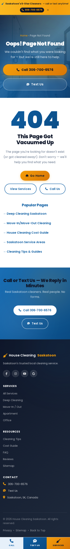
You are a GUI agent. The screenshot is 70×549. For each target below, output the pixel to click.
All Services (10, 393)
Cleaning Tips (12, 439)
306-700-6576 (32, 9)
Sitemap (8, 466)
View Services (20, 189)
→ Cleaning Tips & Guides (22, 251)
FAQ (5, 452)
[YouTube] (24, 373)
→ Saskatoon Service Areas (24, 242)
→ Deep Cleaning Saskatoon (24, 214)
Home (24, 35)
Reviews (8, 459)
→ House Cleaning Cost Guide (26, 233)
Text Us (35, 84)
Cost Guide (10, 446)
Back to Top (37, 530)
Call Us (52, 189)
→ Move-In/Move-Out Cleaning (27, 223)
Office (7, 420)
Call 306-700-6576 (35, 70)
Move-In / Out (12, 407)
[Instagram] (15, 373)
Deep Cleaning (13, 400)
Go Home (35, 176)
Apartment (10, 413)
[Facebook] (6, 373)
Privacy (7, 530)
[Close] (48, 10)
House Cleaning (29, 355)
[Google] (33, 373)
